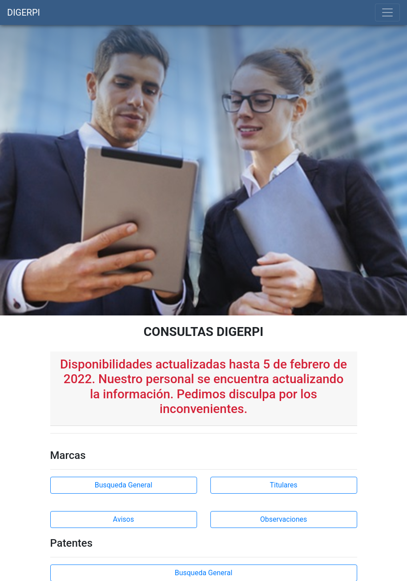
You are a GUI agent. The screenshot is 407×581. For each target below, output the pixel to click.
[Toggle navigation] (387, 12)
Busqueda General (124, 485)
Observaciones (283, 519)
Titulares (283, 485)
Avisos (123, 519)
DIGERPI (23, 12)
